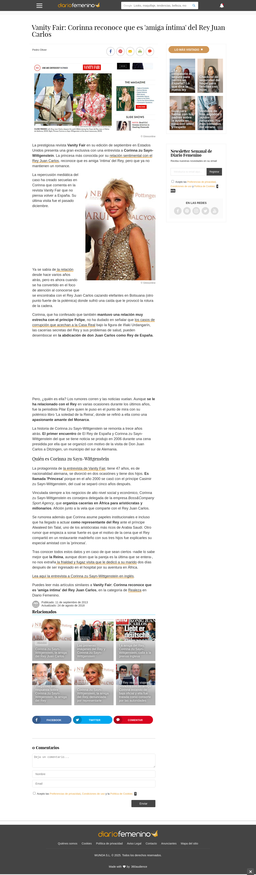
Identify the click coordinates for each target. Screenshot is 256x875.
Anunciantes (169, 843)
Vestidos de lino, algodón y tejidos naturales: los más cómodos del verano (210, 119)
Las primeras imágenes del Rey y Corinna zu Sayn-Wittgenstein (91, 651)
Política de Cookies (121, 793)
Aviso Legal (134, 843)
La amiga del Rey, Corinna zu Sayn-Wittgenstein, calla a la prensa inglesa (135, 651)
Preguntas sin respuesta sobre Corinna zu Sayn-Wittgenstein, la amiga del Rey (51, 693)
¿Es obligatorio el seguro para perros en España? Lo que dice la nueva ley (182, 80)
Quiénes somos (67, 843)
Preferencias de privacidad (65, 793)
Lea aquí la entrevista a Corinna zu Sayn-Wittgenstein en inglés (83, 576)
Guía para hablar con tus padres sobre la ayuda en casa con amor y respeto (183, 119)
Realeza (134, 590)
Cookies (87, 843)
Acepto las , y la (85, 793)
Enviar (143, 803)
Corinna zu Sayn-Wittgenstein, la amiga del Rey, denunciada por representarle (93, 695)
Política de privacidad (109, 843)
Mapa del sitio (189, 843)
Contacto (151, 843)
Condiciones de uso (94, 793)
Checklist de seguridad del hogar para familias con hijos (209, 83)
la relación (64, 270)
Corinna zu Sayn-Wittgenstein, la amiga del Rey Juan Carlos (51, 652)
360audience (139, 866)
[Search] (193, 5)
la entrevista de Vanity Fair (84, 468)
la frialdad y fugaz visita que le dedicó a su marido (96, 562)
